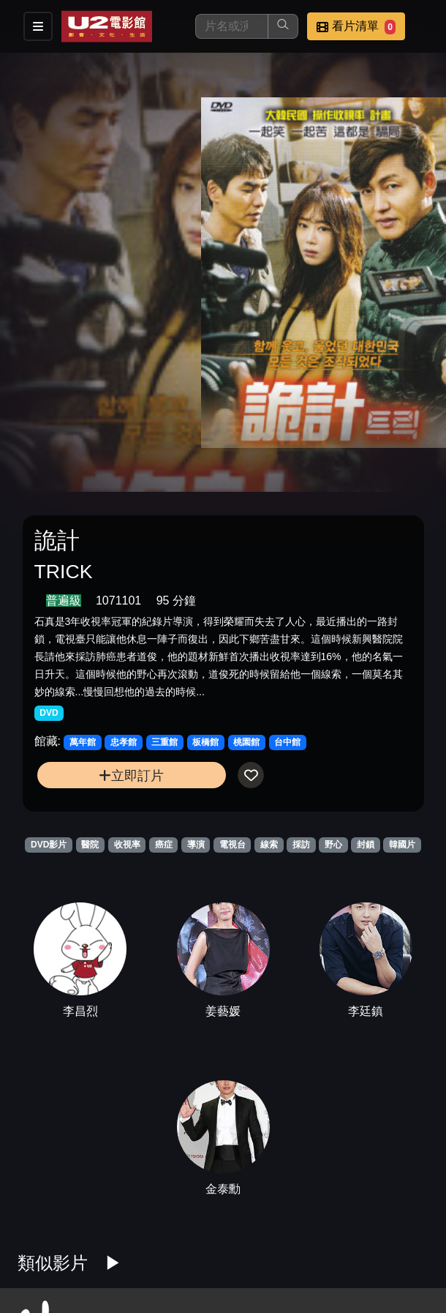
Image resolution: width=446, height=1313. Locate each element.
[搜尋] (231, 26)
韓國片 (402, 844)
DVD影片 (49, 844)
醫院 (90, 844)
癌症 (164, 844)
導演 (196, 844)
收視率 (127, 844)
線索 (269, 844)
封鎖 (365, 844)
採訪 (301, 844)
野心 (333, 844)
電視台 (232, 844)
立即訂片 (131, 775)
